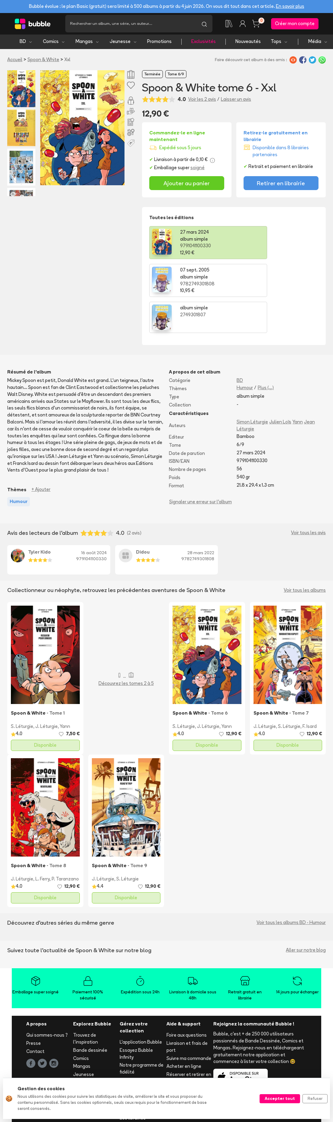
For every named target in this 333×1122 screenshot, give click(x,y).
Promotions (159, 42)
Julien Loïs (280, 385)
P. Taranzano (65, 842)
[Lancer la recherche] (204, 24)
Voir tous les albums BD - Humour (291, 886)
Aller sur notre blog (306, 913)
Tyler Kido (39, 515)
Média (318, 42)
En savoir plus (290, 6)
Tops (279, 42)
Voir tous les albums (305, 553)
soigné (197, 168)
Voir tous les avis (308, 496)
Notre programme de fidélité (141, 1031)
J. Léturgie (46, 690)
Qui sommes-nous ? (47, 998)
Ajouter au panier (186, 184)
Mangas (87, 42)
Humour (245, 351)
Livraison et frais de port (187, 1009)
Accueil (14, 60)
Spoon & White (43, 60)
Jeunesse (123, 42)
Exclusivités (203, 42)
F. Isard (309, 690)
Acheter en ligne (183, 1029)
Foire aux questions (186, 998)
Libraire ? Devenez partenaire (139, 1069)
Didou (143, 515)
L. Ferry (42, 842)
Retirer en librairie (281, 184)
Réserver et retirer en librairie (188, 1041)
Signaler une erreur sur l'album (200, 465)
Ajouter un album (137, 1043)
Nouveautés (248, 42)
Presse (33, 1006)
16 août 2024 (94, 515)
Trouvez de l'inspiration (85, 1001)
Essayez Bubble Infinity (136, 1016)
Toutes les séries (91, 1062)
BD (26, 42)
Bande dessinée (90, 1013)
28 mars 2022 (200, 515)
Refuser (315, 1098)
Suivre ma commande (188, 1021)
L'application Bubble (141, 1005)
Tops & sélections (92, 1054)
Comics (54, 42)
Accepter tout (280, 1098)
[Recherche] (130, 24)
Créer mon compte (295, 24)
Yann (298, 385)
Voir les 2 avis (202, 100)
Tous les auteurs (90, 1070)
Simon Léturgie (252, 385)
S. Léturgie (22, 690)
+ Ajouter (40, 453)
